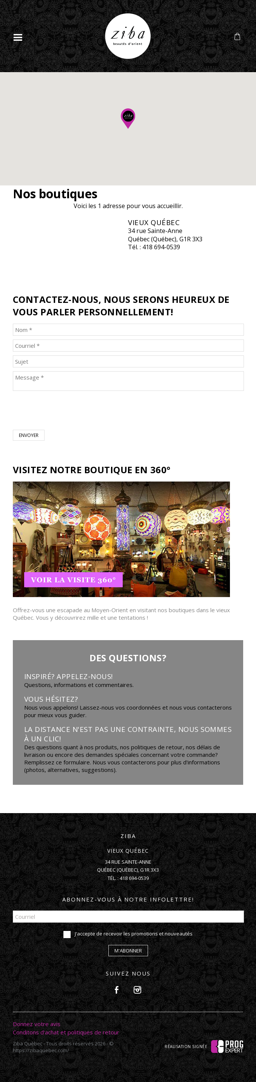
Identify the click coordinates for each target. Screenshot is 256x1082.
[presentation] (70, 411)
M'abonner (128, 950)
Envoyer (29, 435)
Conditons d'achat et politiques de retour (66, 1032)
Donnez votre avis (36, 1024)
